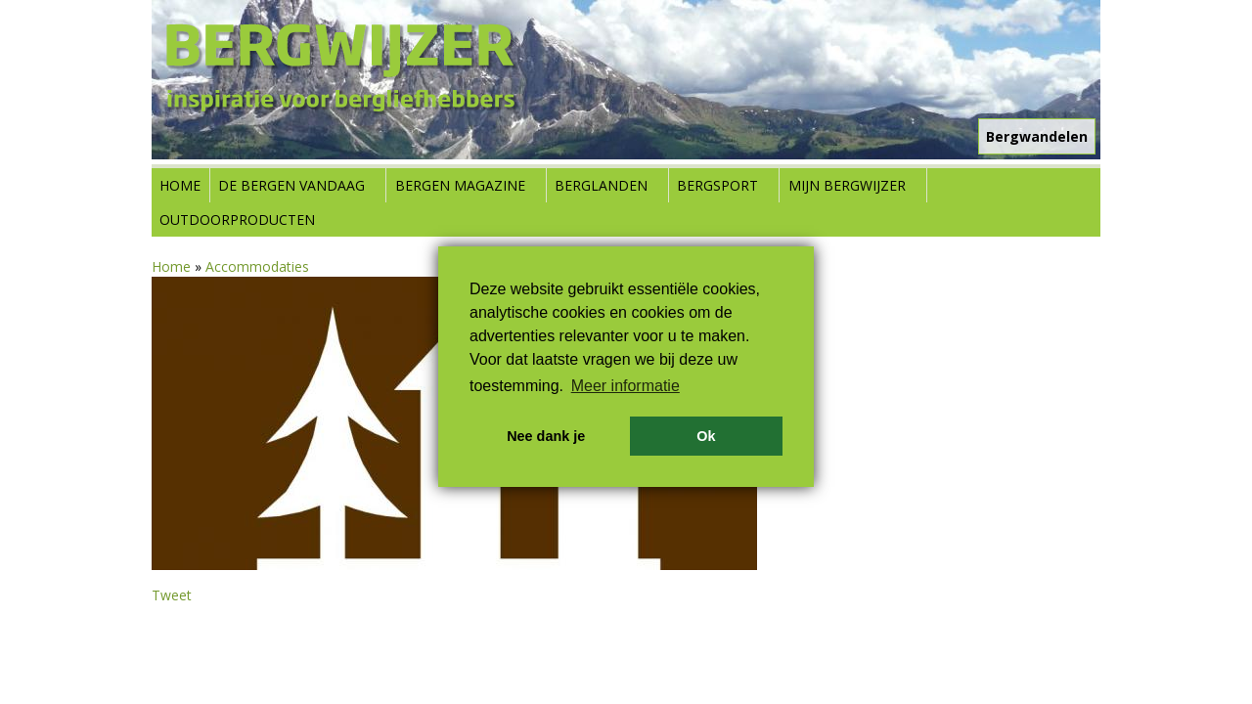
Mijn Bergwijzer (847, 185)
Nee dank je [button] (546, 436)
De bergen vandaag (291, 185)
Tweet (172, 595)
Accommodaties (257, 266)
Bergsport (717, 185)
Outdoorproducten (237, 219)
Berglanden (601, 185)
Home (180, 185)
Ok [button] (705, 436)
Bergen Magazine (460, 185)
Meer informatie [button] (625, 385)
